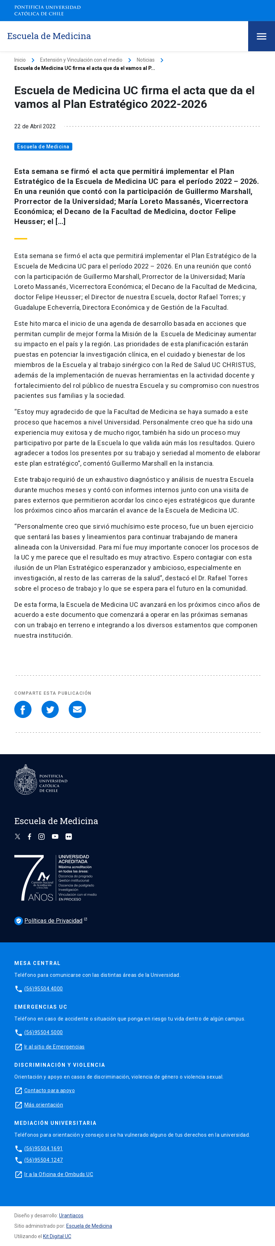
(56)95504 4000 (43, 988)
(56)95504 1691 (43, 1148)
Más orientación (43, 1105)
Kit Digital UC (57, 1236)
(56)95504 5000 (43, 1032)
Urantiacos (71, 1215)
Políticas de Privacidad (48, 921)
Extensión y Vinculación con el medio (81, 60)
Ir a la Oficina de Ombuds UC (58, 1174)
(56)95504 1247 (43, 1159)
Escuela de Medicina (43, 146)
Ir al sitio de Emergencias (54, 1047)
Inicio (20, 60)
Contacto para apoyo (49, 1090)
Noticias (146, 60)
